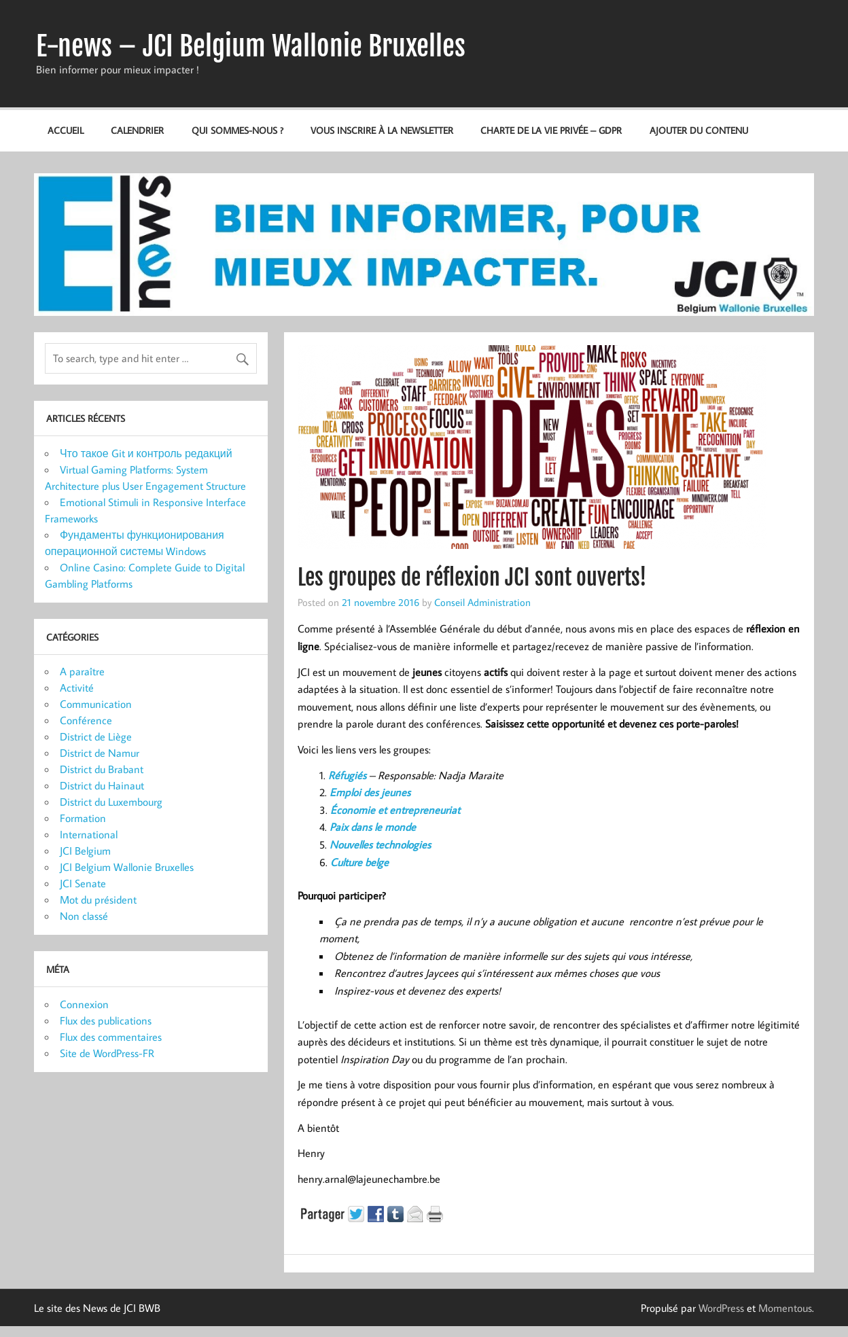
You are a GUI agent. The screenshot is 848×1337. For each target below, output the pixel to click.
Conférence (86, 720)
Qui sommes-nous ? (237, 130)
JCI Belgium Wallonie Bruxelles (127, 867)
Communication (96, 704)
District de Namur (99, 753)
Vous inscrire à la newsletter (382, 130)
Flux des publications (106, 1020)
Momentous (785, 1308)
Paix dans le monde (373, 827)
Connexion (84, 1004)
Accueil (66, 130)
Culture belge (359, 862)
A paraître (82, 671)
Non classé (84, 916)
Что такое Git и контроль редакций (146, 453)
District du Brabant (101, 769)
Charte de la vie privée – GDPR (551, 130)
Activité (77, 687)
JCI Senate (83, 883)
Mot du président (98, 899)
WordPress (721, 1308)
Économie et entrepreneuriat (395, 810)
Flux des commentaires (111, 1037)
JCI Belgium (85, 850)
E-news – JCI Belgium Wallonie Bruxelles (250, 46)
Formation (83, 818)
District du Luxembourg (111, 801)
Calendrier (137, 130)
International (89, 834)
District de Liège (96, 736)
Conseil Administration (482, 602)
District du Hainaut (102, 785)
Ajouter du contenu (699, 130)
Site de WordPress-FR (107, 1053)
